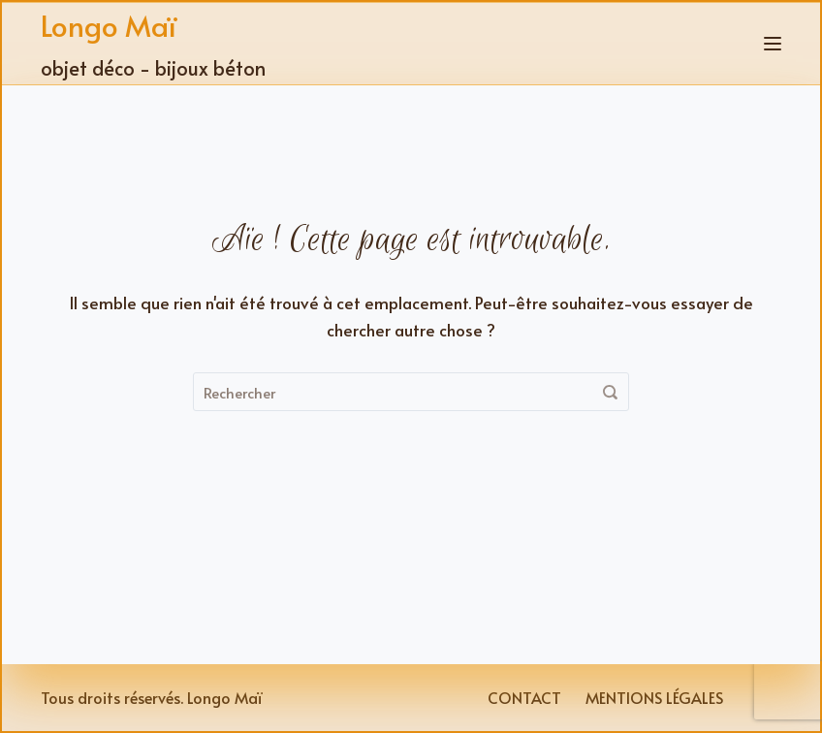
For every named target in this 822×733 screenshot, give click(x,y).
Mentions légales (654, 697)
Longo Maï (108, 25)
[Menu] (772, 43)
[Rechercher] (609, 391)
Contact (524, 697)
